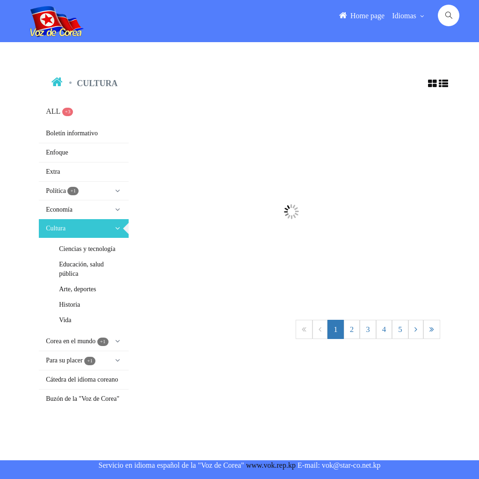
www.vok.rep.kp (271, 465)
